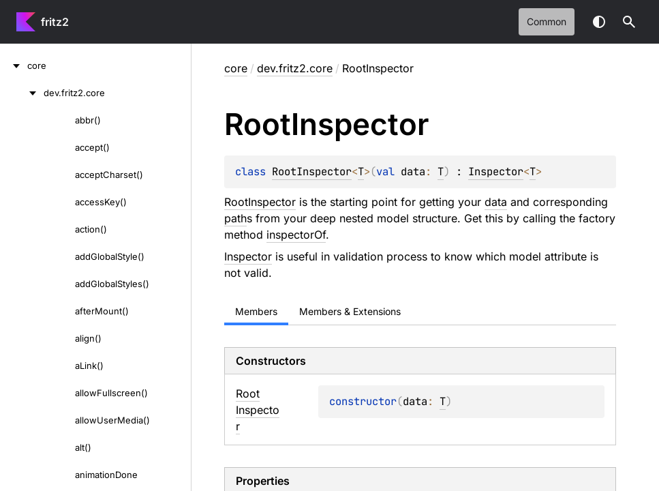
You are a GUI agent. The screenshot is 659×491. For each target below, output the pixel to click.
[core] (13, 65)
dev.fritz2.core (295, 68)
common (546, 21)
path (235, 218)
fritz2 (55, 22)
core (235, 68)
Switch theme (599, 21)
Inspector (495, 171)
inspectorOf (296, 234)
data (496, 202)
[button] (629, 21)
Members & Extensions (350, 311)
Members (256, 311)
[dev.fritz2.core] (22, 92)
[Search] (629, 21)
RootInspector (312, 171)
